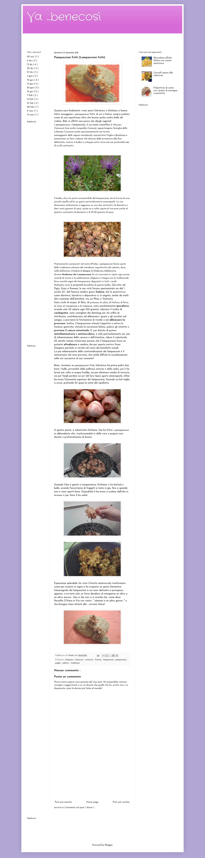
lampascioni (108, 660)
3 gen (30, 76)
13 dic (30, 64)
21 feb (30, 103)
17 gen (30, 84)
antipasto (69, 660)
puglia (58, 663)
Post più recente (63, 802)
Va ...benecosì (64, 17)
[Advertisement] (102, 39)
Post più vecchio (121, 802)
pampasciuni (121, 660)
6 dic (30, 61)
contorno (89, 660)
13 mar (30, 115)
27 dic (30, 72)
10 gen (30, 80)
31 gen (30, 91)
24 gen (31, 88)
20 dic (30, 68)
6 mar (30, 111)
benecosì (79, 660)
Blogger (108, 845)
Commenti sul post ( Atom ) (79, 807)
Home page (92, 802)
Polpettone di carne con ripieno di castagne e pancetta (165, 90)
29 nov (31, 57)
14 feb (30, 99)
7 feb (30, 95)
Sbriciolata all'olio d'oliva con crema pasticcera (162, 60)
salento (66, 663)
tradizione (75, 663)
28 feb (31, 107)
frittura (98, 660)
